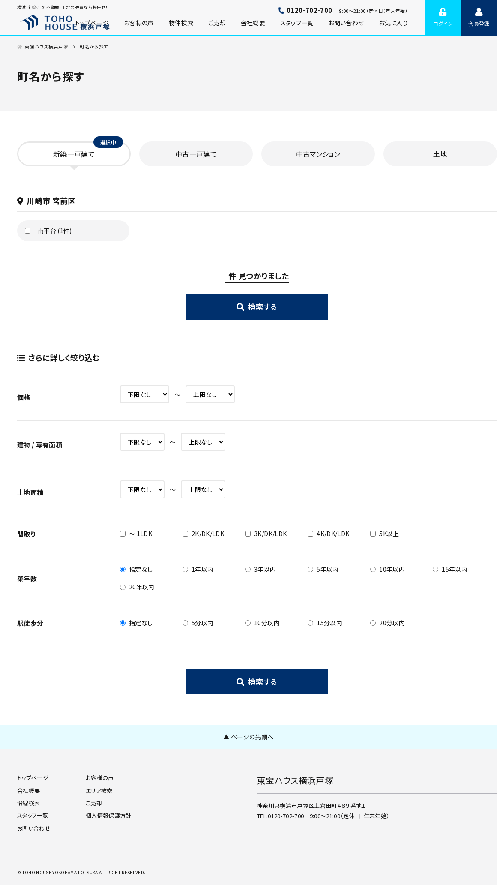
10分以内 (262, 622)
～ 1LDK (136, 533)
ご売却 (217, 22)
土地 (440, 154)
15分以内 (325, 622)
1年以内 (198, 569)
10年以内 (387, 569)
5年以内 (323, 569)
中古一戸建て (196, 154)
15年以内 (450, 569)
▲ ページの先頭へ (248, 736)
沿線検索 (28, 803)
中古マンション (318, 154)
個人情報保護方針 (109, 815)
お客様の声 (139, 22)
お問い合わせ (346, 22)
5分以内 (198, 622)
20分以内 (387, 622)
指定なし (136, 569)
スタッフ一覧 (297, 22)
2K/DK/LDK (203, 533)
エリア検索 (99, 790)
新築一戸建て (74, 154)
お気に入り (393, 22)
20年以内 (137, 586)
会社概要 (253, 22)
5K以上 (384, 533)
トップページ (32, 778)
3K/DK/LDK (266, 533)
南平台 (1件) (55, 230)
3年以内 (260, 569)
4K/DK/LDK (328, 533)
